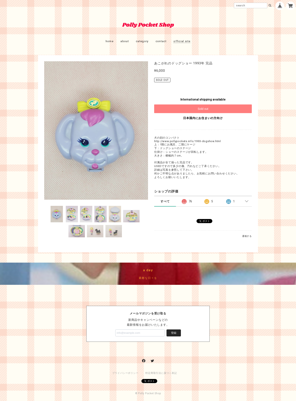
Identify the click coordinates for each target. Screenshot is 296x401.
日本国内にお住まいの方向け (203, 118)
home (109, 41)
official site (181, 41)
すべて (165, 201)
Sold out (203, 108)
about (124, 41)
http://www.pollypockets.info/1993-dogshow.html (187, 141)
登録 (173, 332)
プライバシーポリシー (125, 373)
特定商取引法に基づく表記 (161, 373)
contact (161, 41)
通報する (247, 236)
